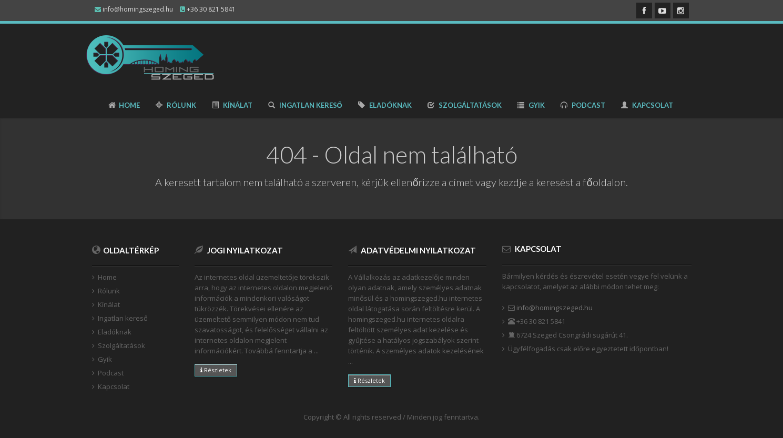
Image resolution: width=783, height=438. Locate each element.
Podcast (583, 105)
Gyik (531, 105)
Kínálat (232, 105)
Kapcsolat (647, 105)
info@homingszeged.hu (554, 307)
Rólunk (176, 105)
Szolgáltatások (465, 105)
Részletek (215, 370)
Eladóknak (385, 105)
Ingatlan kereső (305, 105)
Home (124, 105)
